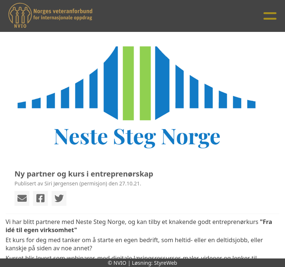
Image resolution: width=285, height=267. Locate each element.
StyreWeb (165, 262)
